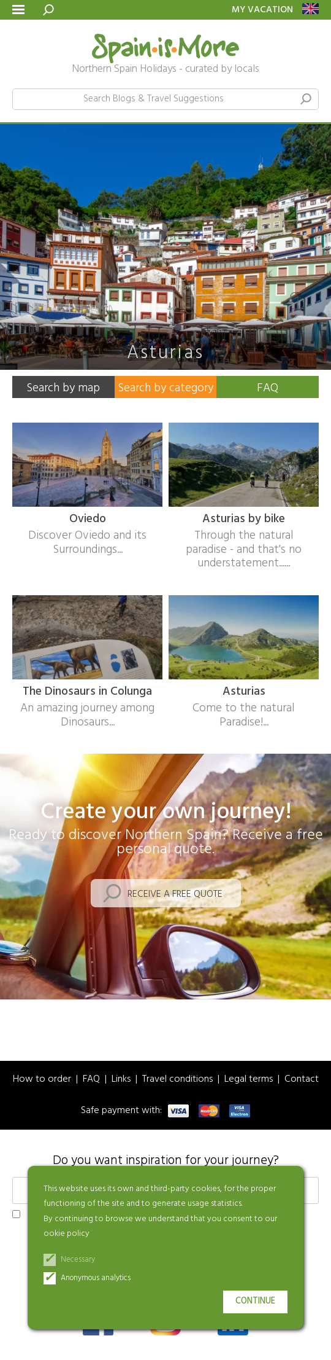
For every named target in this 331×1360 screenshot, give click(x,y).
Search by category (165, 388)
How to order (42, 1079)
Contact (301, 1079)
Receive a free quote (175, 894)
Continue (255, 1301)
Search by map (63, 388)
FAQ (267, 388)
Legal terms (248, 1079)
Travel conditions (177, 1079)
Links (121, 1079)
